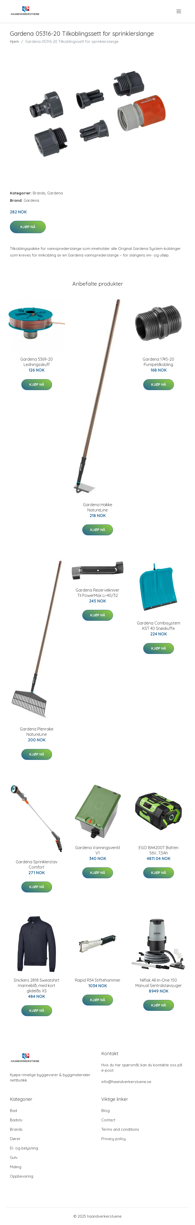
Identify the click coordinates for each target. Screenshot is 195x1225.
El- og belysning (24, 1148)
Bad (13, 1110)
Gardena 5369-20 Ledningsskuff (36, 362)
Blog (105, 1110)
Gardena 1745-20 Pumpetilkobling (158, 362)
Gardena (55, 193)
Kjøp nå (27, 227)
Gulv (14, 1157)
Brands (39, 193)
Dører (15, 1138)
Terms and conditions (120, 1129)
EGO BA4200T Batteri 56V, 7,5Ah (158, 850)
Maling (15, 1166)
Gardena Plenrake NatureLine (36, 731)
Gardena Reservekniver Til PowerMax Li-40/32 (97, 593)
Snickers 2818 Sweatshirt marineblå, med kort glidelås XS (36, 985)
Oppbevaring (21, 1176)
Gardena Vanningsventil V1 (97, 850)
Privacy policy (113, 1138)
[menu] (179, 11)
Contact (108, 1120)
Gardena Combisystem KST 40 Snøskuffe (158, 625)
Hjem (14, 41)
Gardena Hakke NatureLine (97, 507)
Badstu (16, 1120)
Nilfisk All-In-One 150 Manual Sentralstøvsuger (158, 983)
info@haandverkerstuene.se (126, 1081)
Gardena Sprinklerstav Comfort (36, 864)
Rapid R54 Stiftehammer (97, 980)
